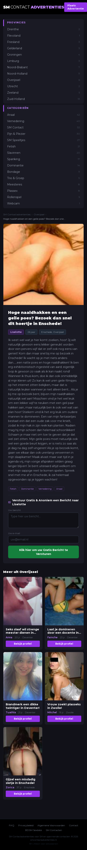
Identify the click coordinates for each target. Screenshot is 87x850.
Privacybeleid (25, 825)
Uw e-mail (14, 533)
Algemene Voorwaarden (51, 825)
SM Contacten (54, 830)
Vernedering (45, 488)
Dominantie (27, 488)
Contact (73, 825)
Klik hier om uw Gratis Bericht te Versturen (43, 552)
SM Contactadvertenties (17, 214)
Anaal (59, 488)
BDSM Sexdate (33, 830)
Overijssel (39, 214)
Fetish (13, 488)
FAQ (11, 825)
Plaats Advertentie (75, 7)
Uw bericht (14, 510)
